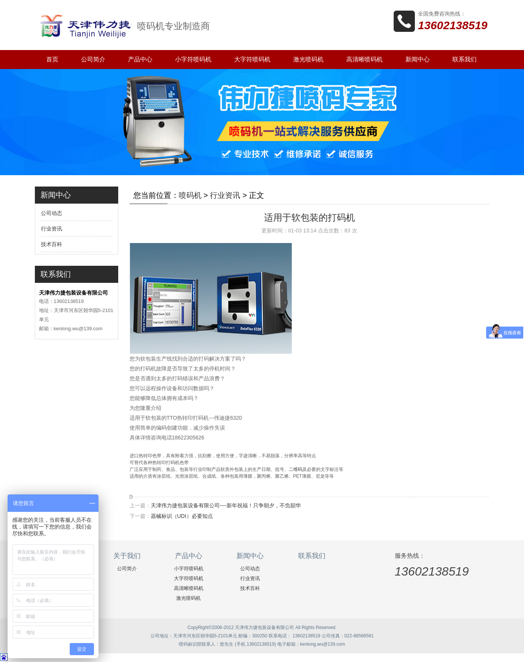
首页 (52, 59)
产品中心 (140, 59)
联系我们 (464, 59)
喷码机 (190, 195)
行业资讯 (51, 229)
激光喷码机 (308, 59)
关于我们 (127, 556)
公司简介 (93, 59)
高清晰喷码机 (364, 59)
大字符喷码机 (252, 59)
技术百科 (51, 244)
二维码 (295, 469)
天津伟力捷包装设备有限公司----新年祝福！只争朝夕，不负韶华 (226, 505)
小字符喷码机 (193, 59)
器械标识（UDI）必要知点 (182, 516)
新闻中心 (417, 59)
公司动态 (51, 213)
